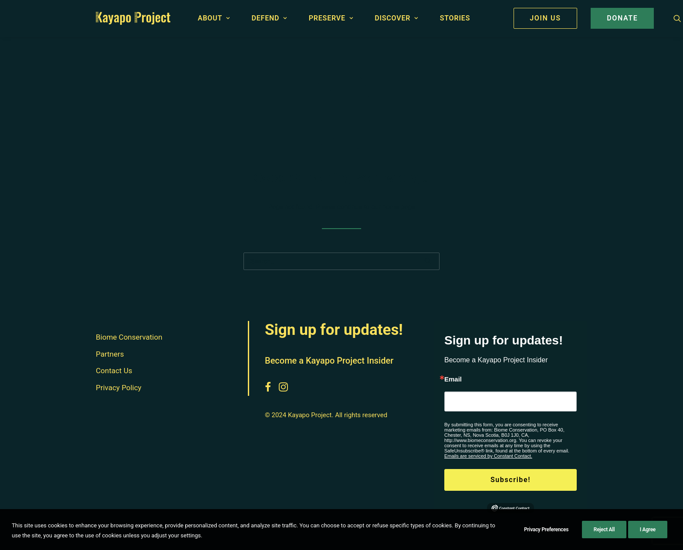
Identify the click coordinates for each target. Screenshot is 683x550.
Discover (396, 18)
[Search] (341, 261)
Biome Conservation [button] (129, 337)
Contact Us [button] (114, 370)
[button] (677, 18)
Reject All (604, 535)
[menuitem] (218, 18)
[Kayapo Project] (133, 18)
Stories (455, 18)
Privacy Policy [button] (119, 387)
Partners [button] (110, 354)
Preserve (331, 18)
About (214, 18)
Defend (269, 18)
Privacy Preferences (546, 535)
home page (398, 207)
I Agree (648, 535)
